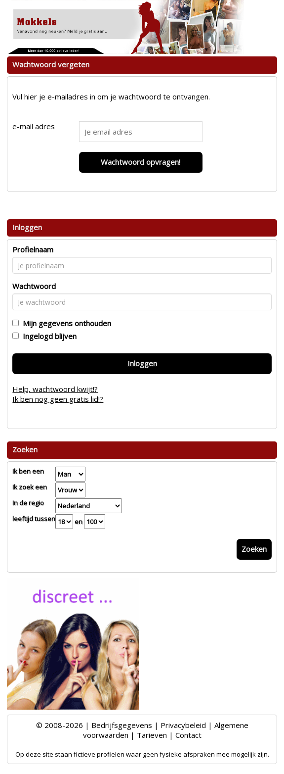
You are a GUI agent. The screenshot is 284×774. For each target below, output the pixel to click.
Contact (188, 735)
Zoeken (254, 549)
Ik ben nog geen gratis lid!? (57, 399)
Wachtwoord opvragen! (140, 162)
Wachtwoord (34, 286)
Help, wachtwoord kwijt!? (55, 389)
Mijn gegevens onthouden (65, 323)
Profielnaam (32, 249)
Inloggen (142, 363)
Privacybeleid (183, 725)
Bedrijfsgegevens (121, 725)
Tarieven (152, 735)
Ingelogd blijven (48, 336)
